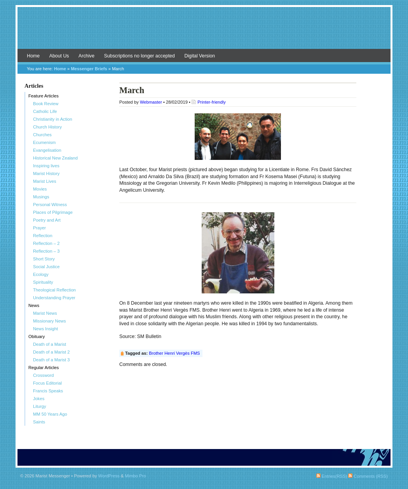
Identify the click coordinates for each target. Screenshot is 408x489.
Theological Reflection (54, 290)
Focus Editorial (47, 383)
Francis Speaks (48, 390)
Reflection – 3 (46, 251)
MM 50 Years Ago (50, 414)
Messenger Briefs (89, 68)
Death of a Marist (49, 344)
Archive (86, 56)
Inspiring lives (46, 165)
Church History (47, 127)
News (33, 305)
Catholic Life (45, 111)
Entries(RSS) (331, 476)
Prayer (39, 227)
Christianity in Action (52, 119)
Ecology (41, 274)
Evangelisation (47, 150)
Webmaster (151, 102)
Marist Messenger (204, 31)
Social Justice (46, 266)
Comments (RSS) (368, 476)
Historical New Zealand (55, 158)
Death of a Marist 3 (51, 359)
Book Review (45, 103)
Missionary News (49, 321)
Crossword (43, 375)
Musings (41, 196)
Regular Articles (43, 367)
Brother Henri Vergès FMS (174, 353)
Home (33, 56)
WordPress (109, 475)
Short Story (44, 259)
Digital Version (199, 56)
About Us (59, 56)
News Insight (45, 328)
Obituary (36, 336)
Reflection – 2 (46, 243)
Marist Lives (44, 181)
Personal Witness (50, 204)
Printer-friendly (211, 102)
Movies (40, 189)
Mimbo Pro (135, 475)
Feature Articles (43, 96)
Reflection (42, 235)
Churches (42, 134)
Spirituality (43, 282)
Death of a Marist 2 (51, 352)
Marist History (46, 173)
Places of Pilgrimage (53, 212)
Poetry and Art (47, 220)
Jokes (38, 398)
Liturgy (39, 406)
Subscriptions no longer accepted (139, 56)
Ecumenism (44, 142)
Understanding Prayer (54, 297)
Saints (39, 422)
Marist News (45, 313)
